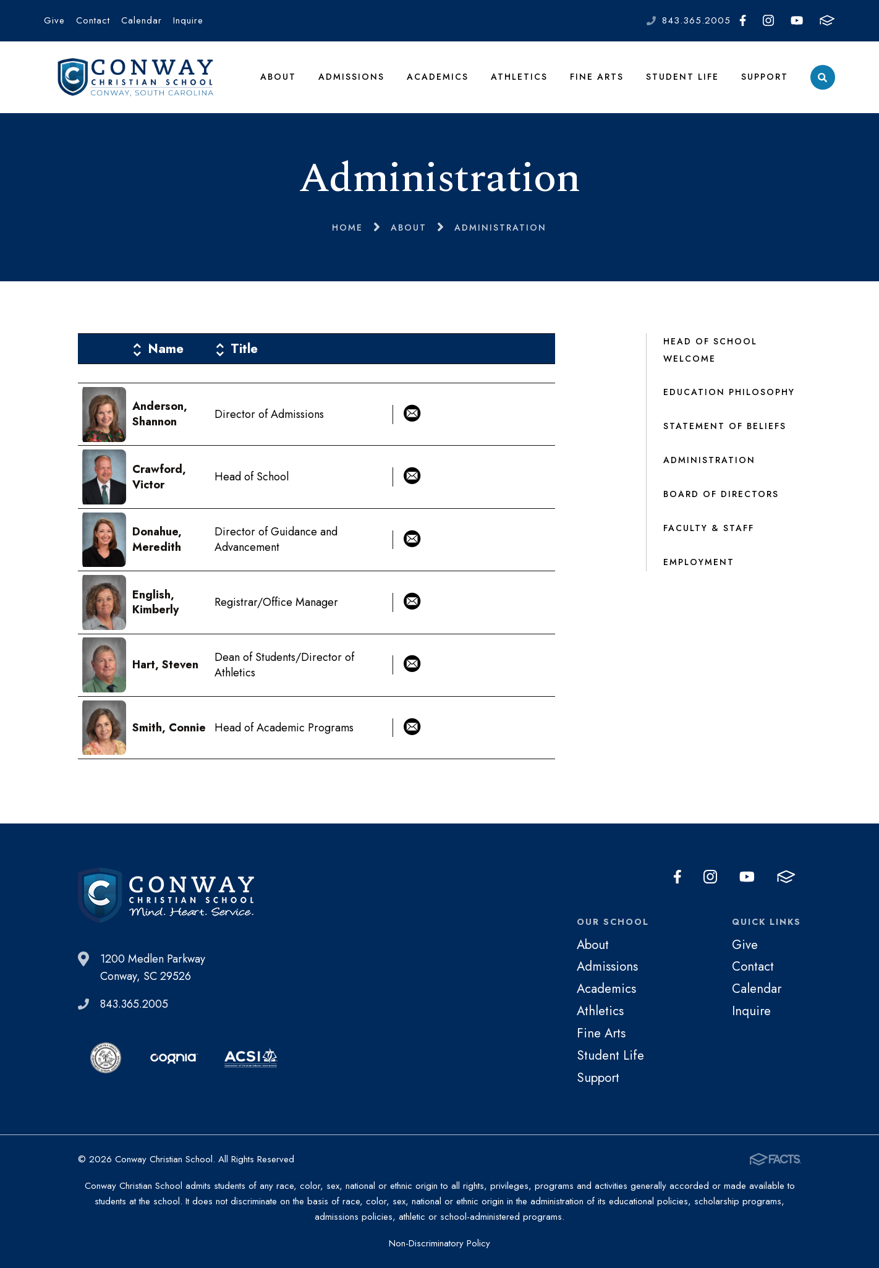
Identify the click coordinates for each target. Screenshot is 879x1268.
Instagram (768, 20)
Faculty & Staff (708, 528)
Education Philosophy (729, 392)
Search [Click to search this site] (822, 77)
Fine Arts (597, 76)
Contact (93, 20)
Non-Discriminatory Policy (439, 1243)
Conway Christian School (135, 77)
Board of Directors (721, 494)
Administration (709, 460)
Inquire (188, 20)
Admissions (351, 76)
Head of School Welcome (710, 350)
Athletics (519, 76)
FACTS (827, 20)
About (278, 76)
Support (764, 76)
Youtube (797, 20)
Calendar (141, 20)
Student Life (682, 76)
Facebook (742, 20)
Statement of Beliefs (724, 426)
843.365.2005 (696, 20)
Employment (698, 562)
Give (54, 20)
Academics (438, 76)
